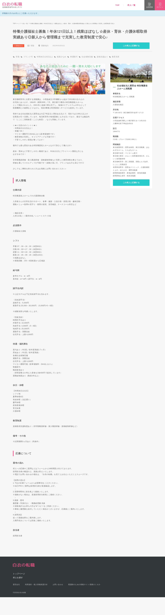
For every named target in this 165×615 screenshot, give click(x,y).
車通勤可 (74, 57)
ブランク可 (28, 57)
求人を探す (18, 577)
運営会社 (16, 584)
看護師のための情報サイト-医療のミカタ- (84, 584)
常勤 (32, 46)
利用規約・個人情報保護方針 (36, 584)
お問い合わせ (58, 584)
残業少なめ (61, 57)
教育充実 (115, 57)
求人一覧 (131, 5)
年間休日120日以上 (45, 57)
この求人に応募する (131, 46)
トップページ (19, 574)
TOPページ (16, 23)
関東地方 (45, 46)
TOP (117, 5)
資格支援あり (102, 57)
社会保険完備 (87, 57)
